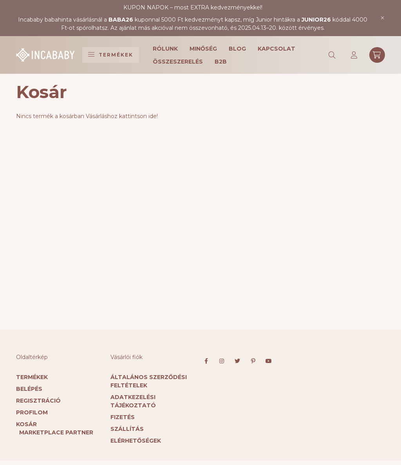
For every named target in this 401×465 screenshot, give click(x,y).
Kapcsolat (276, 48)
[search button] (332, 55)
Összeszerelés (178, 61)
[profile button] (354, 55)
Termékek (32, 377)
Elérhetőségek (135, 440)
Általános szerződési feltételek (148, 381)
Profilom (32, 412)
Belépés (29, 388)
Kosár (26, 424)
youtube (268, 361)
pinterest (253, 361)
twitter (237, 361)
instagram (221, 361)
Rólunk (165, 48)
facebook (206, 361)
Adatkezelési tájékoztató (133, 401)
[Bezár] (383, 18)
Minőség (203, 48)
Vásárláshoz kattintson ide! (122, 116)
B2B (221, 61)
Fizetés (122, 417)
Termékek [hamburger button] (110, 55)
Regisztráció (38, 400)
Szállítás (127, 428)
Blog (237, 48)
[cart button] (377, 55)
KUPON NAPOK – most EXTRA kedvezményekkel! (192, 7)
